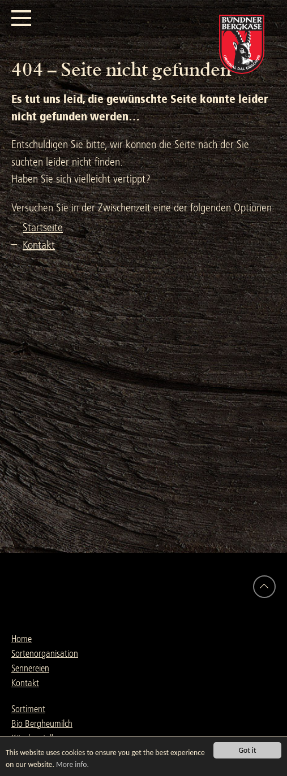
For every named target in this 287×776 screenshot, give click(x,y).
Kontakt (39, 245)
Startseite (43, 227)
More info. (72, 764)
